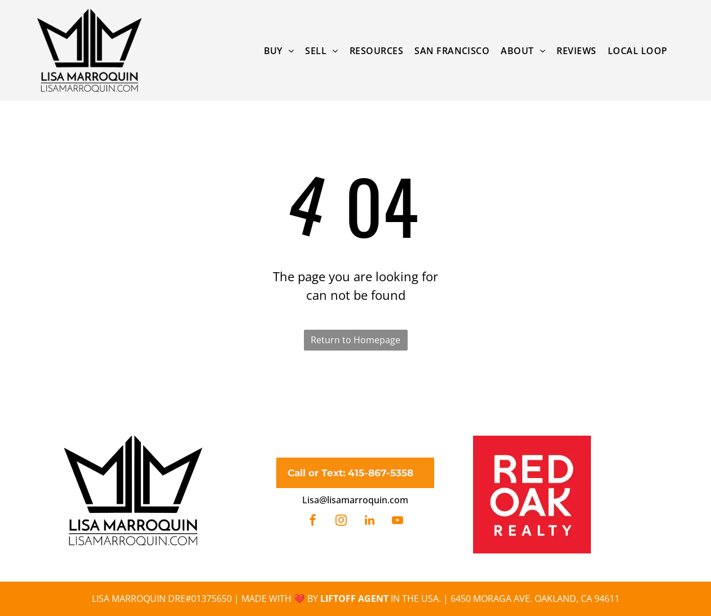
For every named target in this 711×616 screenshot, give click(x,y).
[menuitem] (279, 50)
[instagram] (341, 521)
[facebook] (312, 521)
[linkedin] (369, 521)
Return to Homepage (355, 340)
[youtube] (397, 521)
